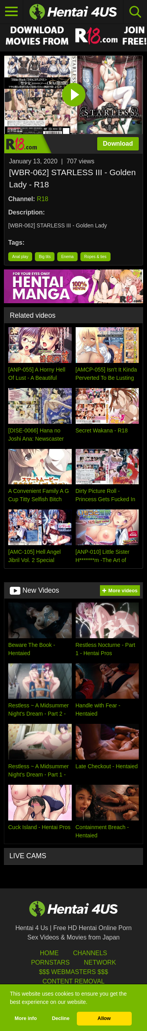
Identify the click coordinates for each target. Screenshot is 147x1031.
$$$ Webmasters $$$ (73, 972)
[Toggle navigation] (11, 12)
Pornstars (50, 962)
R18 (42, 199)
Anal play (20, 257)
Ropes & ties (95, 257)
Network (100, 962)
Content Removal (73, 981)
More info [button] (26, 1018)
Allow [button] (104, 1018)
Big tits (45, 257)
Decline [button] (60, 1018)
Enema (67, 257)
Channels (90, 953)
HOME (49, 953)
